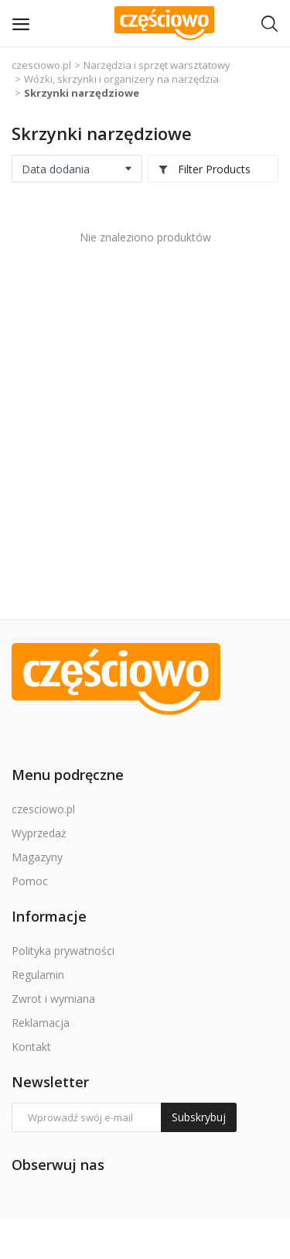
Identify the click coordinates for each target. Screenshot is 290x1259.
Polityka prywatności (63, 950)
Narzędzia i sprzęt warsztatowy (157, 65)
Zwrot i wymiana (53, 998)
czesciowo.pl (41, 65)
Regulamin (38, 974)
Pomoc (30, 881)
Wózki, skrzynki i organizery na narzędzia (121, 79)
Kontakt (31, 1046)
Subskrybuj (199, 1117)
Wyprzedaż (39, 833)
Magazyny (37, 857)
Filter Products (204, 169)
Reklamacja (41, 1022)
